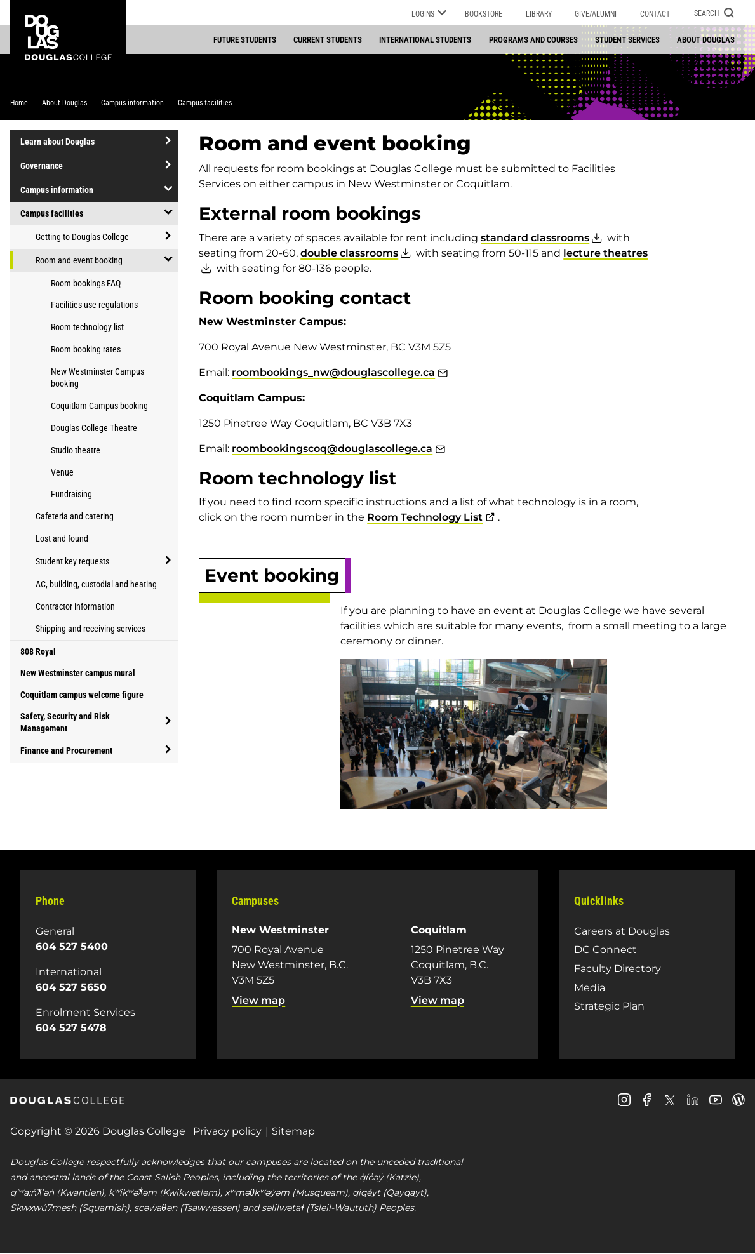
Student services (627, 39)
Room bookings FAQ (86, 283)
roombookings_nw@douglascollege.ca (333, 372)
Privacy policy (227, 1131)
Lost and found (62, 538)
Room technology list (87, 327)
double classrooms (349, 253)
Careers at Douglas (622, 931)
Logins (428, 14)
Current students (327, 39)
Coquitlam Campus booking (99, 406)
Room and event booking (79, 260)
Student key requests (72, 561)
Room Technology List (425, 517)
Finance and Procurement (66, 750)
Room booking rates (86, 349)
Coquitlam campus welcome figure (82, 695)
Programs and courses (533, 39)
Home (19, 102)
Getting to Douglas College (82, 237)
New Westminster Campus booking (97, 377)
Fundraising (71, 494)
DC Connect (605, 950)
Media (589, 988)
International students (425, 39)
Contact (655, 14)
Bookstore (483, 14)
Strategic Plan (609, 1006)
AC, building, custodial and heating (96, 584)
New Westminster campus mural (77, 673)
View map (258, 1000)
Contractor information (75, 606)
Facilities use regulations (94, 305)
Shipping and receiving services (90, 629)
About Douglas (706, 39)
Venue (62, 472)
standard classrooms (535, 238)
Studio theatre (75, 450)
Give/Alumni (596, 14)
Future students (244, 39)
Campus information (132, 102)
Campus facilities (205, 102)
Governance (41, 166)
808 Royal (38, 651)
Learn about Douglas (57, 142)
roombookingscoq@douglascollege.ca (332, 449)
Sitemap (293, 1131)
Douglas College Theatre (94, 428)
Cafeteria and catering (75, 516)
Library (539, 14)
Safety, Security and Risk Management (65, 722)
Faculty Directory (617, 969)
